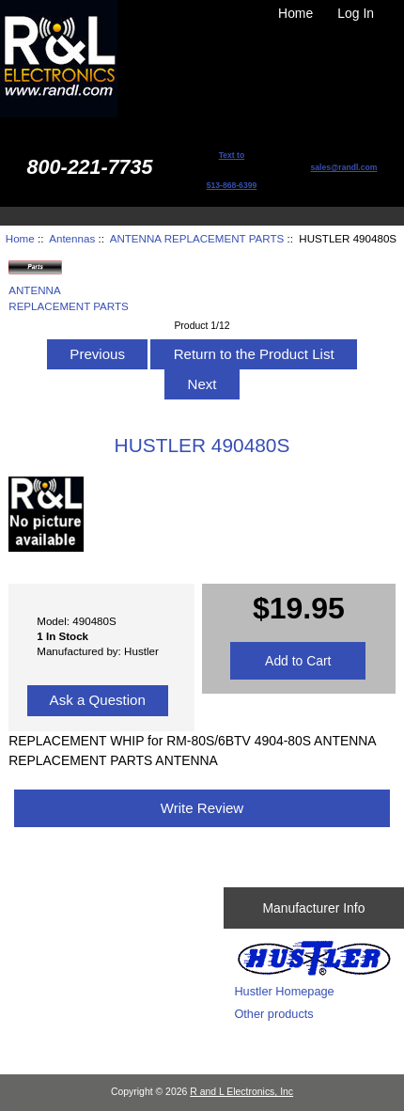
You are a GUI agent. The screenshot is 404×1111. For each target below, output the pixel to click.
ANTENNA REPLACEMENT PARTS (197, 238)
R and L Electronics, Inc (241, 1092)
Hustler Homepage (284, 991)
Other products (273, 1014)
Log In (355, 13)
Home (295, 13)
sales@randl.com (343, 167)
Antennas (72, 238)
